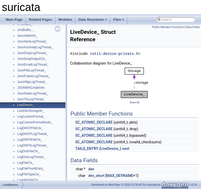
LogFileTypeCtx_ (29, 174)
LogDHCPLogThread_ (32, 134)
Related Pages (40, 20)
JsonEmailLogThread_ (33, 64)
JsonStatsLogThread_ (32, 93)
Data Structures (93, 20)
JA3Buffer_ (25, 30)
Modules (65, 20)
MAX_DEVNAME (120, 176)
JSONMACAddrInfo (30, 88)
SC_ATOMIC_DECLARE (94, 122)
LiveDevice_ (25, 105)
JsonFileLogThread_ (31, 70)
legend (134, 102)
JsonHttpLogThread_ (32, 82)
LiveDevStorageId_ (30, 111)
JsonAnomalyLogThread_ (35, 47)
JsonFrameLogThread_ (33, 76)
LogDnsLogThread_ (31, 157)
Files (118, 20)
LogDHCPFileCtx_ (30, 128)
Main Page (14, 20)
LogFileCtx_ (25, 163)
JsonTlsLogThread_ (31, 99)
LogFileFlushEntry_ (30, 168)
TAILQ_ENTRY (86, 148)
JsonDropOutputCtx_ (32, 59)
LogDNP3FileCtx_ (29, 139)
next (125, 148)
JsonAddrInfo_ (27, 36)
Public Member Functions (168, 27)
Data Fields (193, 27)
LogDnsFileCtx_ (28, 151)
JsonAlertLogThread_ (32, 41)
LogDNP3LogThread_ (32, 145)
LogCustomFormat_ (31, 116)
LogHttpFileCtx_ (28, 180)
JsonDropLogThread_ (32, 53)
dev (91, 169)
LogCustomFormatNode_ (35, 122)
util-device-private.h (115, 53)
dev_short (96, 176)
